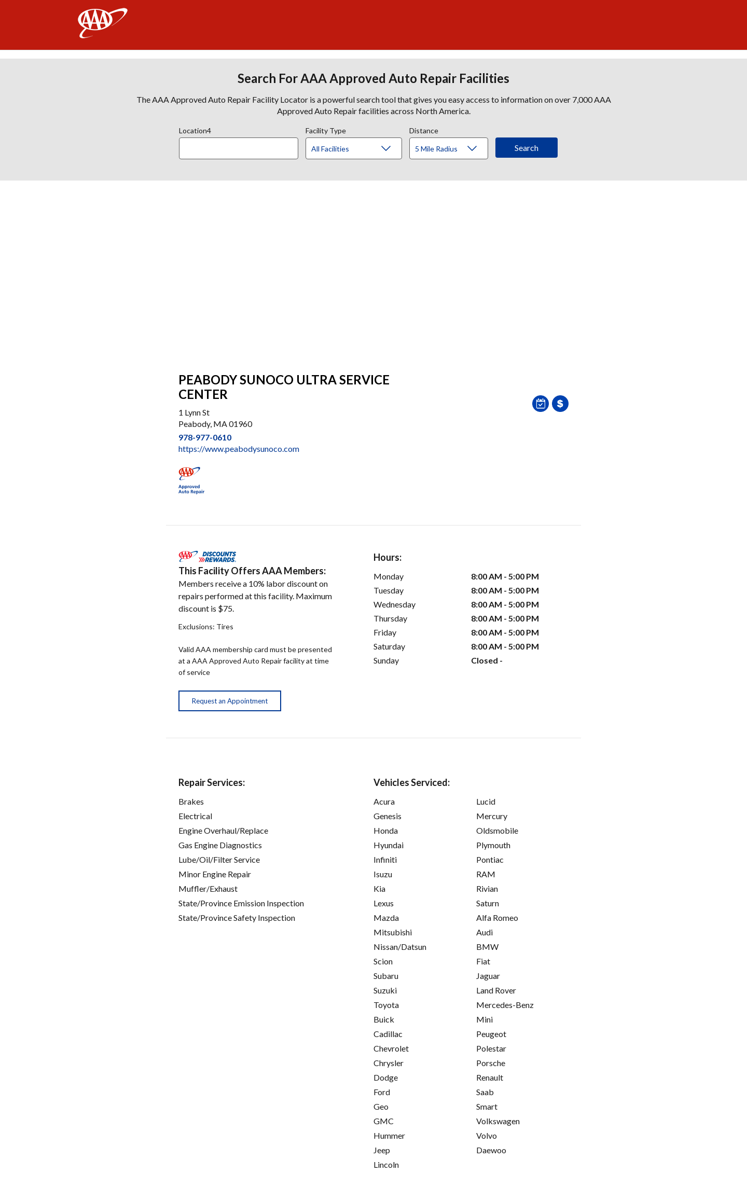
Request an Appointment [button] (230, 701)
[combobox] (242, 146)
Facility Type (326, 129)
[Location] (238, 148)
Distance (423, 129)
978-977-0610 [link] (204, 437)
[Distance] (452, 149)
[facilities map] (373, 271)
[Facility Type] (362, 149)
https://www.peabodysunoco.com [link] (238, 448)
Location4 (195, 129)
